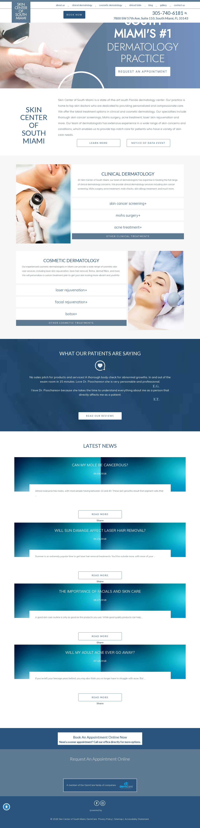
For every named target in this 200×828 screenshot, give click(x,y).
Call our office (102, 742)
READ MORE (100, 514)
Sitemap (118, 819)
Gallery (163, 5)
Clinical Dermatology (82, 5)
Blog (150, 5)
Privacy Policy (105, 819)
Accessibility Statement (137, 819)
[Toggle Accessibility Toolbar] (6, 806)
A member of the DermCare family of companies (100, 785)
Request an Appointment (142, 71)
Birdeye (106, 810)
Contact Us (179, 5)
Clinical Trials (135, 5)
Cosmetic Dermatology (110, 5)
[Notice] (132, 142)
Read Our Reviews (100, 416)
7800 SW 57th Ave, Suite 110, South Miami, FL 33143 (150, 18)
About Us (60, 5)
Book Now (74, 14)
